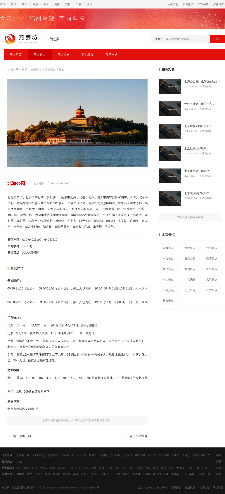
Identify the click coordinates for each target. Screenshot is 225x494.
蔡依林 (136, 474)
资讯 (13, 4)
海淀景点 (211, 258)
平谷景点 (168, 290)
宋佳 (166, 474)
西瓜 (86, 467)
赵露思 (56, 474)
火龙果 (61, 467)
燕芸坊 (14, 69)
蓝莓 (155, 467)
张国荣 (20, 474)
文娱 (89, 4)
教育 (46, 4)
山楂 (189, 467)
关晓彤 (105, 474)
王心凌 (201, 474)
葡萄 (171, 467)
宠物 (67, 4)
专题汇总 (204, 487)
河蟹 (117, 467)
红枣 (34, 467)
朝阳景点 (211, 248)
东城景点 (168, 248)
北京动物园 (198, 455)
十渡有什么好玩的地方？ (199, 103)
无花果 (180, 467)
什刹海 (89, 197)
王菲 (184, 474)
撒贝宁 (126, 474)
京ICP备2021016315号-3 (152, 487)
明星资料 (7, 474)
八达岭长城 (66, 455)
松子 (78, 467)
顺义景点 (168, 269)
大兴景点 (211, 269)
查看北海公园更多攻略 (190, 217)
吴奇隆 (67, 474)
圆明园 (103, 455)
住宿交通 (111, 54)
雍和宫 (175, 455)
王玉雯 (116, 474)
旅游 (35, 4)
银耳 (27, 467)
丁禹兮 (95, 474)
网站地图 (218, 487)
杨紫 (191, 474)
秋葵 (93, 467)
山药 (109, 467)
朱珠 (47, 474)
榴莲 (132, 467)
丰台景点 (168, 258)
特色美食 (88, 54)
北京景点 (7, 455)
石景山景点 (189, 260)
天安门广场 (38, 455)
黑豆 (19, 467)
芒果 (204, 467)
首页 (2, 4)
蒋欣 (75, 474)
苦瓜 (147, 467)
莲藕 (101, 467)
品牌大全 (7, 461)
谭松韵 (157, 474)
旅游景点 (40, 54)
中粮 (19, 461)
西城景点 (50, 69)
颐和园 (92, 455)
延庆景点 (168, 300)
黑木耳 (44, 467)
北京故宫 (53, 455)
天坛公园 (81, 455)
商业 (24, 4)
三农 (78, 4)
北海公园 (14, 197)
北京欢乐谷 (23, 455)
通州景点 (189, 269)
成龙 (29, 474)
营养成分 (7, 467)
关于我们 (176, 487)
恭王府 (152, 455)
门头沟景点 (189, 281)
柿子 (124, 467)
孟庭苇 (175, 474)
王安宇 (38, 474)
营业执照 (190, 487)
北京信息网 (18, 487)
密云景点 (189, 290)
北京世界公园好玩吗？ (198, 126)
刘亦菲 (85, 474)
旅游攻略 (64, 54)
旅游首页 (16, 54)
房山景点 (168, 279)
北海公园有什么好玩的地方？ (202, 81)
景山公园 (25, 436)
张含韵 (147, 474)
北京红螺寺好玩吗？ (196, 148)
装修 (57, 4)
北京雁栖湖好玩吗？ (196, 170)
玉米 (70, 467)
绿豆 (52, 467)
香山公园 (163, 455)
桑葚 (163, 467)
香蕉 (140, 467)
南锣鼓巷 (142, 436)
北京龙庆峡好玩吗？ (196, 193)
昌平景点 (211, 279)
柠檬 (197, 467)
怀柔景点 (211, 290)
